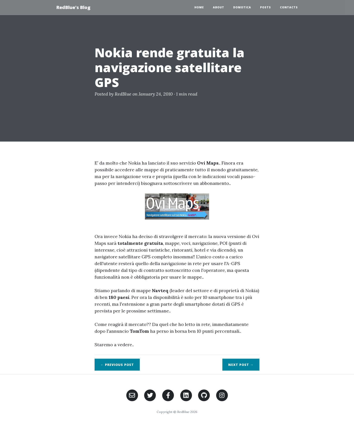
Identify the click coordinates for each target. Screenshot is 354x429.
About (218, 7)
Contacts (289, 7)
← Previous (117, 364)
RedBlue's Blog (73, 7)
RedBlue (123, 94)
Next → (241, 364)
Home (199, 7)
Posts (265, 7)
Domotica (242, 7)
